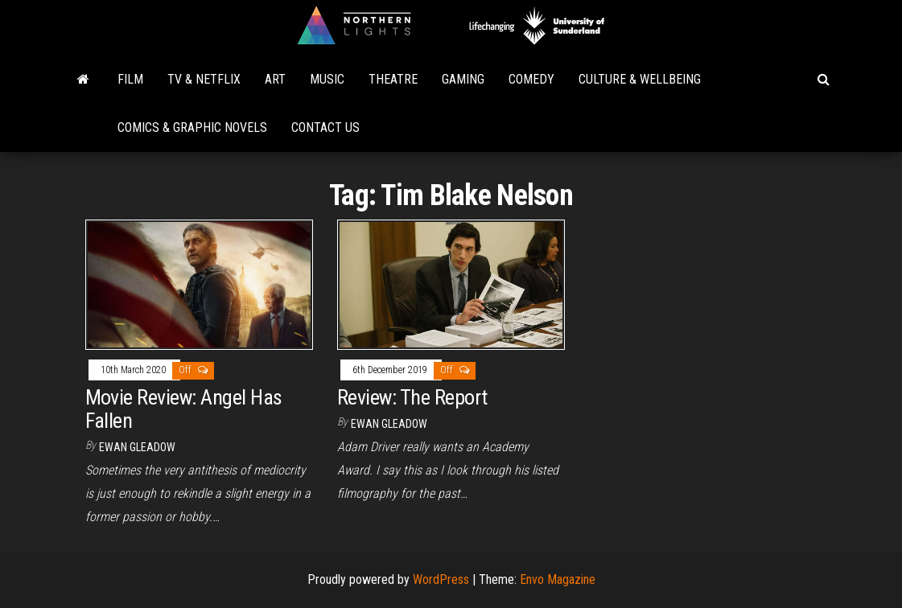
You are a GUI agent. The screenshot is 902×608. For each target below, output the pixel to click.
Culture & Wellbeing (640, 79)
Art (275, 79)
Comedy (531, 79)
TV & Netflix (204, 79)
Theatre (393, 79)
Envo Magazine (557, 579)
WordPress (441, 579)
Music (327, 79)
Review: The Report (412, 397)
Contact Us (325, 127)
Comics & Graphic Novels (192, 127)
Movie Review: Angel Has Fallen (183, 409)
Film (130, 79)
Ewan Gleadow (137, 447)
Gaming (463, 79)
